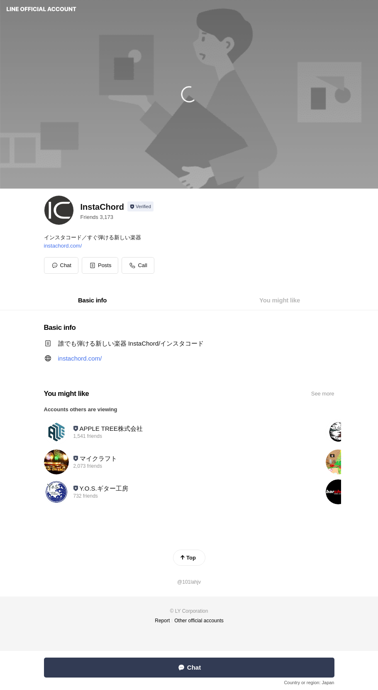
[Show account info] (140, 206)
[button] (100, 265)
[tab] (92, 300)
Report (162, 621)
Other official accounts (199, 621)
